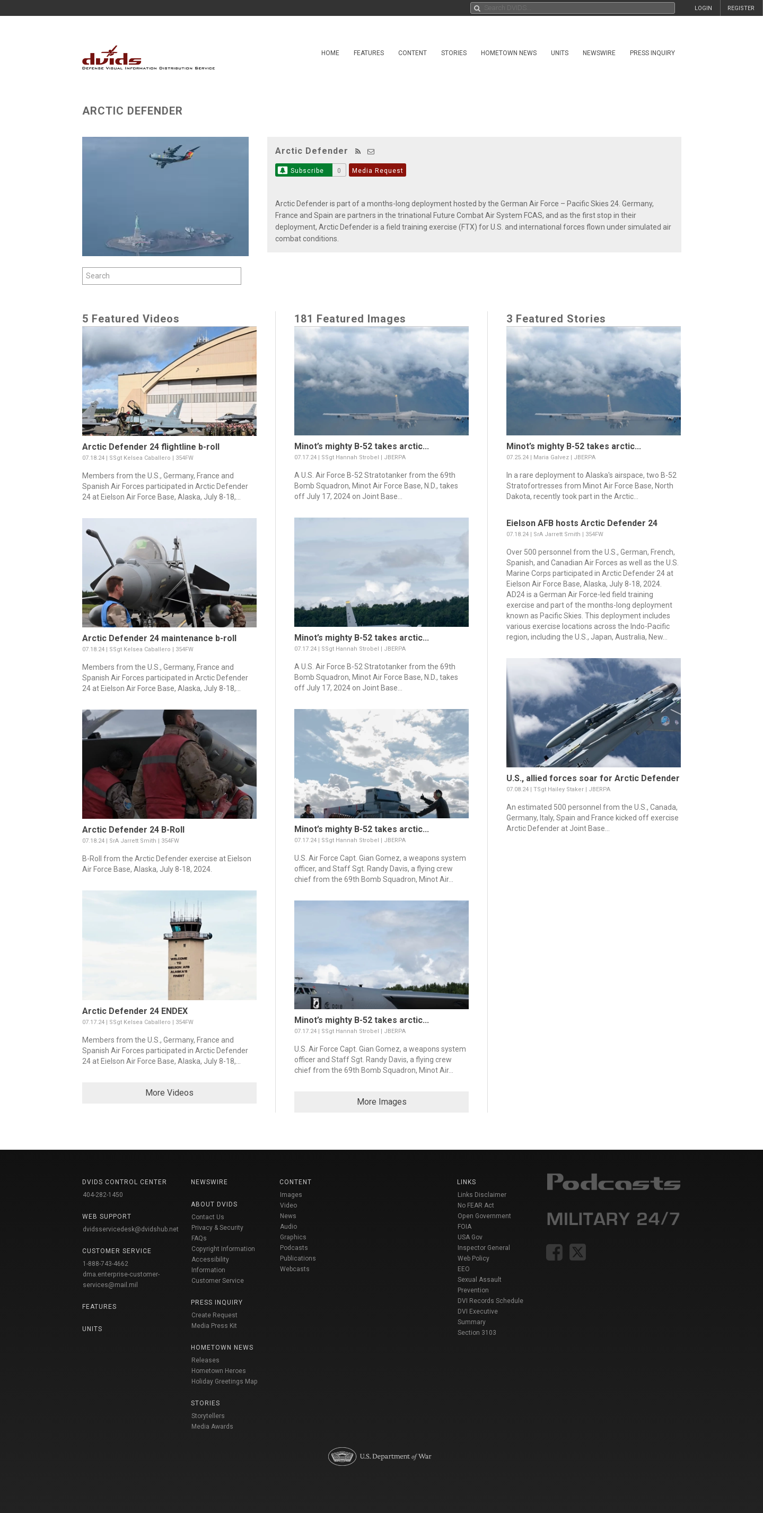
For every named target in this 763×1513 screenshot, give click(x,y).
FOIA (464, 1226)
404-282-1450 (103, 1195)
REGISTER (741, 8)
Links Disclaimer (482, 1195)
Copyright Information (223, 1249)
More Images (382, 1102)
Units (559, 53)
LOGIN (703, 8)
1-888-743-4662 (105, 1263)
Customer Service (217, 1280)
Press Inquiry (652, 53)
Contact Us (207, 1217)
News (288, 1216)
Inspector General (484, 1248)
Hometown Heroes (218, 1371)
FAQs (199, 1238)
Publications (298, 1258)
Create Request (214, 1315)
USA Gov (470, 1237)
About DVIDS (214, 1204)
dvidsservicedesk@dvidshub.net (131, 1229)
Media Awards (212, 1426)
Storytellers (208, 1416)
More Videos (169, 1093)
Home (330, 53)
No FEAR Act (476, 1205)
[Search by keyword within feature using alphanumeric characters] (161, 276)
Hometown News (509, 53)
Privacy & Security (217, 1227)
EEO (464, 1269)
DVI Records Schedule (490, 1301)
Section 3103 (477, 1332)
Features (369, 53)
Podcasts (294, 1248)
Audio (288, 1226)
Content (412, 53)
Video (288, 1205)
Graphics (293, 1237)
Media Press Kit (214, 1326)
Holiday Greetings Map (224, 1381)
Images (291, 1195)
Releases (205, 1360)
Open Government (484, 1216)
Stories (454, 53)
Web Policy (473, 1258)
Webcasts (295, 1269)
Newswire (599, 53)
